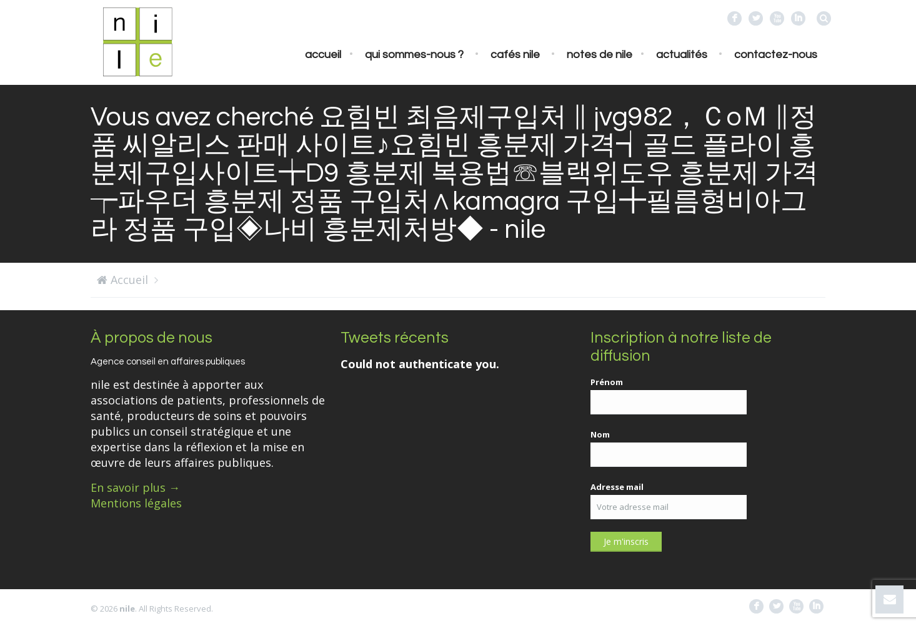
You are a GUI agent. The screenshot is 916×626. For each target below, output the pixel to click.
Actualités (681, 55)
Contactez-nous (775, 55)
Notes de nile (599, 55)
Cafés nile (515, 55)
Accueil (323, 55)
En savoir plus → (135, 487)
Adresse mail (617, 486)
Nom (600, 434)
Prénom (606, 382)
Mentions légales (136, 503)
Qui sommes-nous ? (414, 55)
